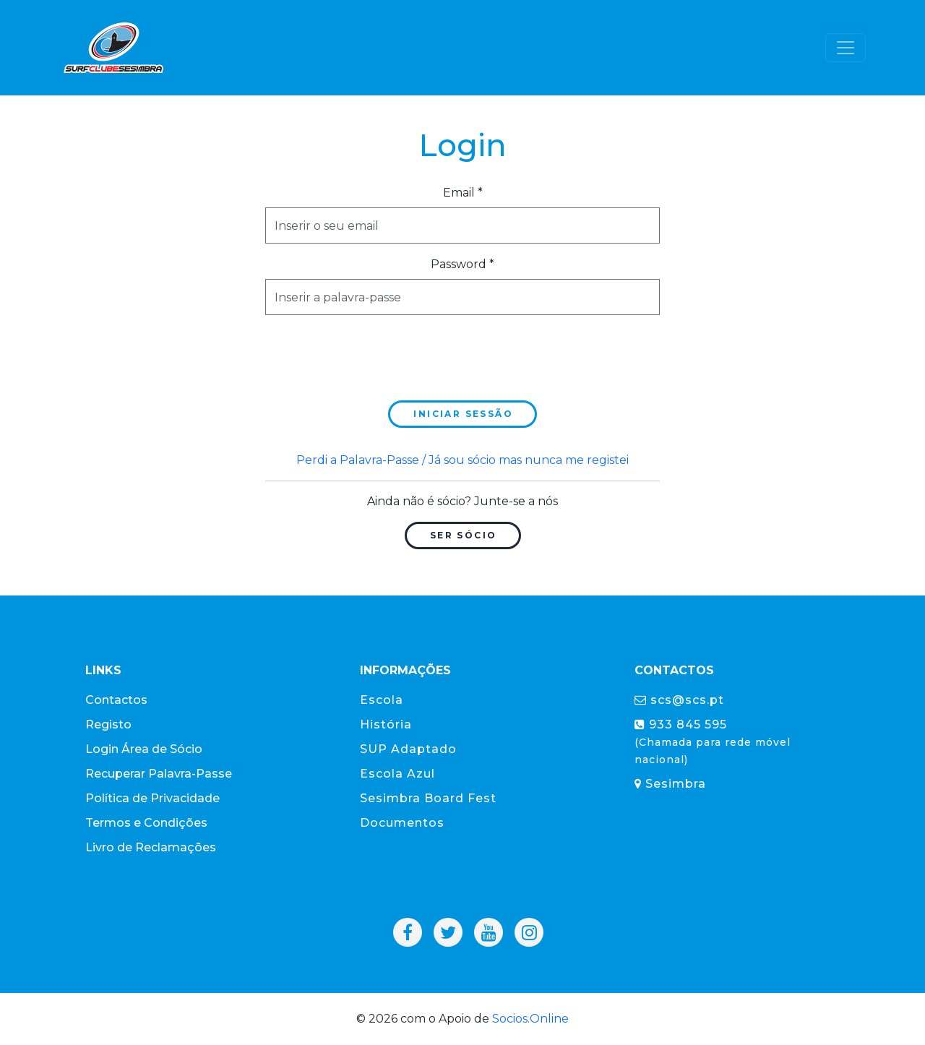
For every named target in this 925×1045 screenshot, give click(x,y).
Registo (108, 724)
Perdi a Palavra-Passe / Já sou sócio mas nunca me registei (462, 460)
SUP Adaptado (408, 749)
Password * (462, 264)
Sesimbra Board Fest (428, 798)
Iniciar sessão (463, 413)
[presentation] (375, 355)
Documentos (402, 823)
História (386, 724)
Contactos (116, 700)
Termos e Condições (146, 823)
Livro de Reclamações (150, 847)
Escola (381, 700)
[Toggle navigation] (845, 47)
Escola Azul (397, 773)
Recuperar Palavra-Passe (158, 773)
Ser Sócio (463, 535)
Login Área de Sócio (143, 749)
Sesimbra (670, 784)
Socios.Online (530, 1018)
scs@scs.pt (679, 700)
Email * (463, 192)
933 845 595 (712, 742)
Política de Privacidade (152, 798)
